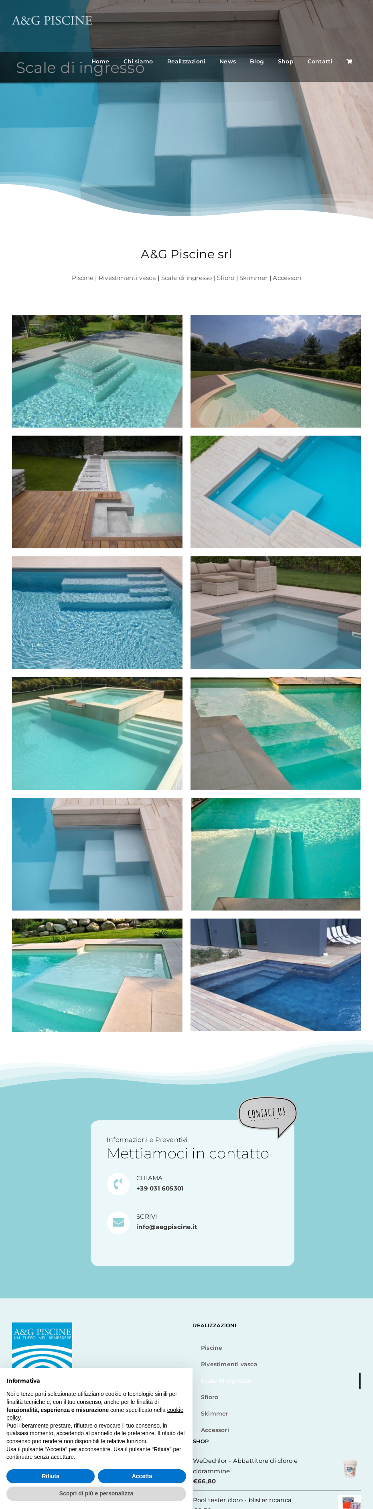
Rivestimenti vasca (127, 278)
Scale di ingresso (186, 278)
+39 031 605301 (160, 1188)
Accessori (287, 278)
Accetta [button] (142, 1476)
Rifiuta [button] (50, 1476)
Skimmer (253, 278)
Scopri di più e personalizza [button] (96, 1493)
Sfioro (225, 278)
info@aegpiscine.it (166, 1227)
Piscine (83, 278)
